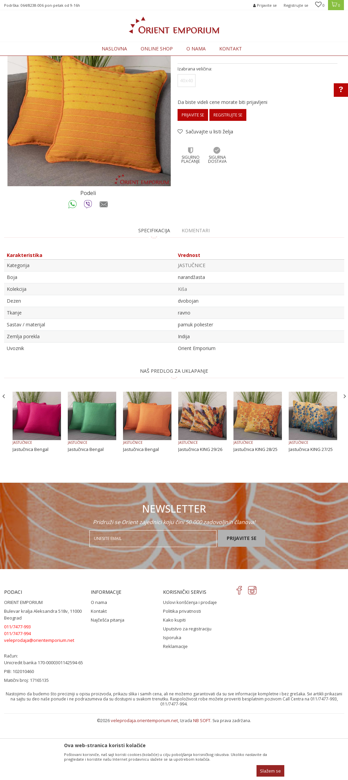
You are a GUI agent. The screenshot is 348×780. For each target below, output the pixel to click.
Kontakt (99, 667)
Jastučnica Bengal (30, 505)
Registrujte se (296, 5)
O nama (99, 658)
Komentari (196, 286)
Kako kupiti (174, 676)
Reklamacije (175, 702)
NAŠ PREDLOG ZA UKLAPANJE (174, 427)
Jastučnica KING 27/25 (311, 505)
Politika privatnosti (182, 667)
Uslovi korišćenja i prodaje (190, 658)
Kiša (182, 345)
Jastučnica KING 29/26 (200, 505)
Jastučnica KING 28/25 (255, 505)
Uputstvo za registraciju (187, 684)
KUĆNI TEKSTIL (103, 60)
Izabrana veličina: (195, 125)
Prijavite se (193, 171)
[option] (89, 160)
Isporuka (172, 693)
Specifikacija (154, 286)
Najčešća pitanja (107, 676)
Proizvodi (76, 60)
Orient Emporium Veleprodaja (33, 60)
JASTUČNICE (133, 60)
